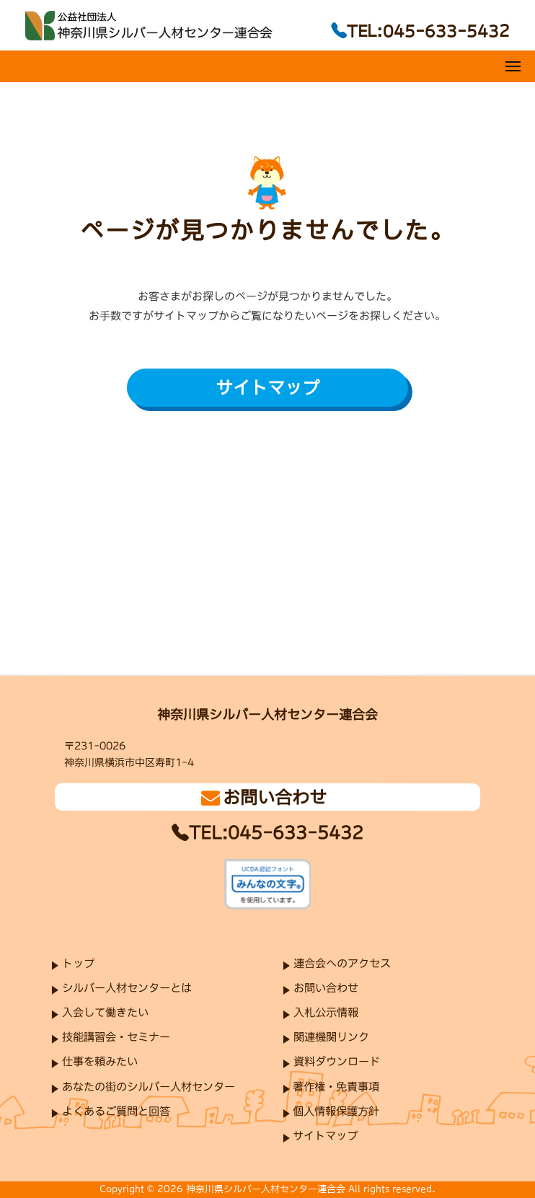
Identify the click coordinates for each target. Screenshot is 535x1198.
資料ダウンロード (336, 1061)
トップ (78, 962)
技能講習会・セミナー (116, 1036)
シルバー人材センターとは (127, 987)
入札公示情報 (325, 1012)
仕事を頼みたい (100, 1061)
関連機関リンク (331, 1036)
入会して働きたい (105, 1012)
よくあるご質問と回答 (116, 1110)
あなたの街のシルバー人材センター (148, 1085)
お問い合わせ (325, 987)
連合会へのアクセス (342, 963)
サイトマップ (267, 387)
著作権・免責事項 (336, 1085)
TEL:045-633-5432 (276, 832)
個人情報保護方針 (336, 1111)
